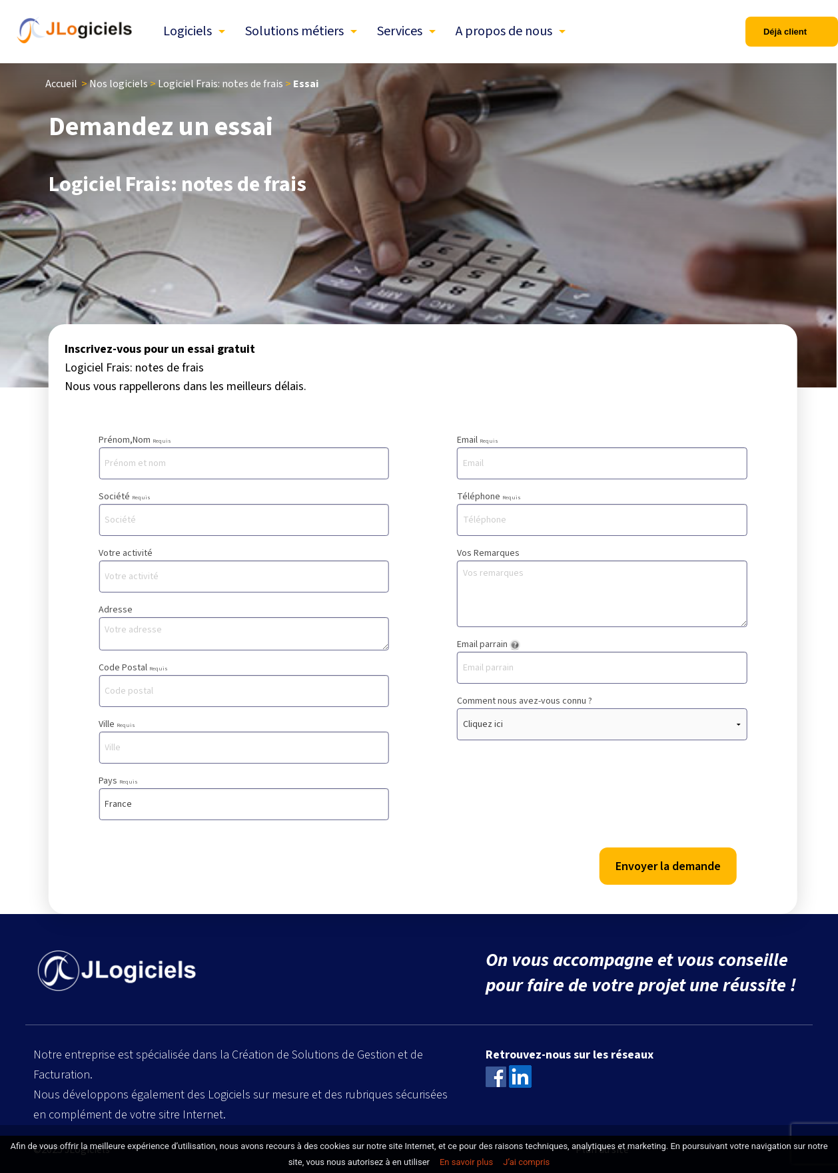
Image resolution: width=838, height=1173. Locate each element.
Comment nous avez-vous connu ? (602, 717)
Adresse (243, 626)
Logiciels (187, 31)
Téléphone (602, 513)
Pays (243, 797)
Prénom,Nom (243, 456)
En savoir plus (466, 1162)
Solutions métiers (294, 31)
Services (399, 31)
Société (243, 513)
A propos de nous (504, 31)
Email (602, 456)
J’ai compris (526, 1162)
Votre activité (243, 569)
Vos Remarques (602, 587)
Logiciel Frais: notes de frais (220, 84)
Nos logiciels (118, 84)
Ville (243, 741)
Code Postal (243, 684)
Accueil (61, 84)
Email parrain (602, 661)
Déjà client (785, 32)
